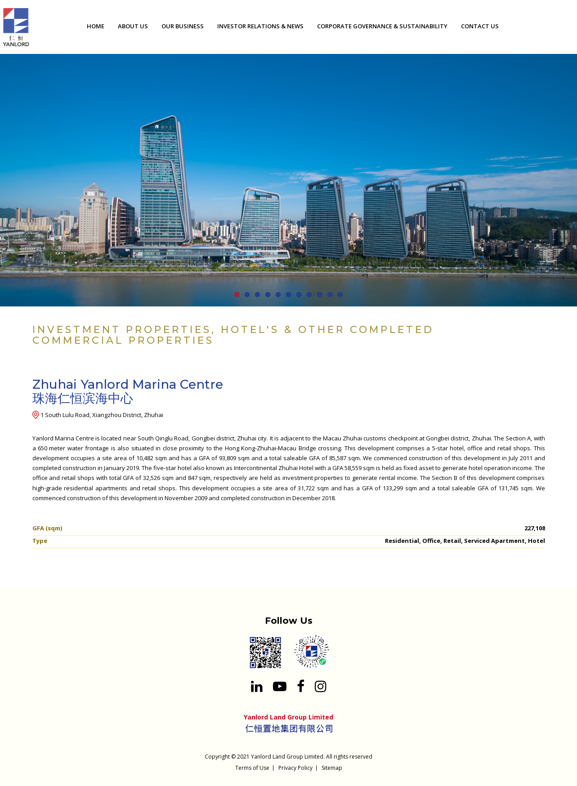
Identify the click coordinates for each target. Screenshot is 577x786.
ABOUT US (133, 26)
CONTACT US (480, 26)
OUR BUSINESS (182, 26)
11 (340, 294)
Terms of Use (252, 768)
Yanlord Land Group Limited (287, 756)
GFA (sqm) (47, 528)
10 (329, 294)
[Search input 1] (563, 28)
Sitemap (332, 768)
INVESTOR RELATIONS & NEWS (260, 26)
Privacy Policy (295, 768)
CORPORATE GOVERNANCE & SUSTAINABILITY (382, 26)
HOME (95, 26)
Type (39, 541)
